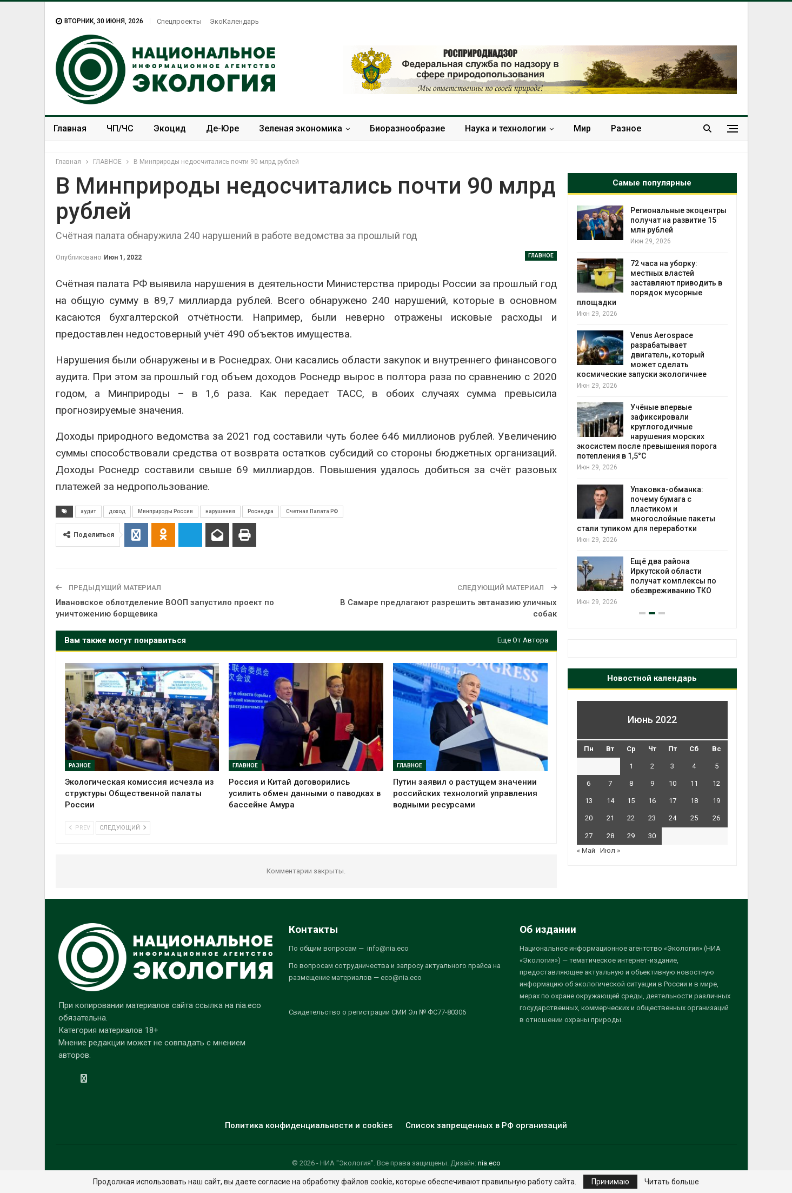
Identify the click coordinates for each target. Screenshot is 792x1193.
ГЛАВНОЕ (541, 256)
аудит (88, 511)
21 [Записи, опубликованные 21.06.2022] (610, 818)
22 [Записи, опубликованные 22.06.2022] (631, 818)
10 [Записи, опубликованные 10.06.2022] (672, 783)
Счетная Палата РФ (312, 511)
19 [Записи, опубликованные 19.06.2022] (716, 801)
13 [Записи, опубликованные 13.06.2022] (589, 801)
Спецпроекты (179, 21)
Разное (626, 128)
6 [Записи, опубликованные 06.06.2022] (588, 783)
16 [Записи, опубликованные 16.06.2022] (652, 801)
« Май (586, 850)
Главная (70, 128)
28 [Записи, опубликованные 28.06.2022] (610, 836)
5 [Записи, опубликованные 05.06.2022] (716, 766)
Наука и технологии (505, 128)
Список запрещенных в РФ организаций (486, 1125)
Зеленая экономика (300, 128)
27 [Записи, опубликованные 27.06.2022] (589, 836)
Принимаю (610, 1181)
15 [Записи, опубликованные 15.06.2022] (631, 801)
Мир (582, 128)
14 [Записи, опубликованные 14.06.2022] (610, 801)
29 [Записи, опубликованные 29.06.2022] (631, 836)
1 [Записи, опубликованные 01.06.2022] (631, 766)
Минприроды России (165, 511)
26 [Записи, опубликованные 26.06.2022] (716, 818)
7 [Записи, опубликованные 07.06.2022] (610, 783)
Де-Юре (222, 128)
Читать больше (671, 1181)
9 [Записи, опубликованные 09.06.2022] (652, 783)
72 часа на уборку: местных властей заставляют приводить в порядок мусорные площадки (649, 283)
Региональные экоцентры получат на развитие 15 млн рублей (678, 220)
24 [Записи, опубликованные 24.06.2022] (672, 818)
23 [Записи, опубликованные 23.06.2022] (652, 818)
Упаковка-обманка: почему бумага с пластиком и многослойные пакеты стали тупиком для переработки (646, 509)
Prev (79, 827)
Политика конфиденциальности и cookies (308, 1125)
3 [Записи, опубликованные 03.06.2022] (672, 766)
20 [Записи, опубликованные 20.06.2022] (589, 818)
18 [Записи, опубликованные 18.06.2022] (694, 801)
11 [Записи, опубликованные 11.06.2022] (694, 783)
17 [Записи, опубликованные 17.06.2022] (672, 801)
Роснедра (261, 511)
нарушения (220, 511)
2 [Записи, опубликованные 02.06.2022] (652, 766)
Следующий (123, 827)
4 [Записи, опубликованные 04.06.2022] (694, 766)
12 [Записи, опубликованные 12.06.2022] (716, 783)
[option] (652, 406)
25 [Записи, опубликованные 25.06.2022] (694, 818)
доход (117, 511)
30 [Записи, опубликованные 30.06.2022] (652, 836)
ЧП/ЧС (120, 128)
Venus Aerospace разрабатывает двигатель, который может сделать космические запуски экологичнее (642, 355)
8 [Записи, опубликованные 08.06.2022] (631, 783)
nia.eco (489, 1163)
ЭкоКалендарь (234, 21)
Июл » (610, 850)
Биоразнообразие (407, 128)
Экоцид (170, 128)
